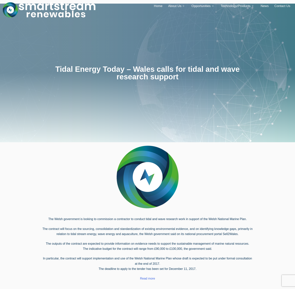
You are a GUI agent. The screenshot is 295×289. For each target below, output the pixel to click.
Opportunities (202, 6)
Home (158, 6)
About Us (176, 6)
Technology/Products (237, 6)
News (265, 6)
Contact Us (282, 6)
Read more (147, 278)
